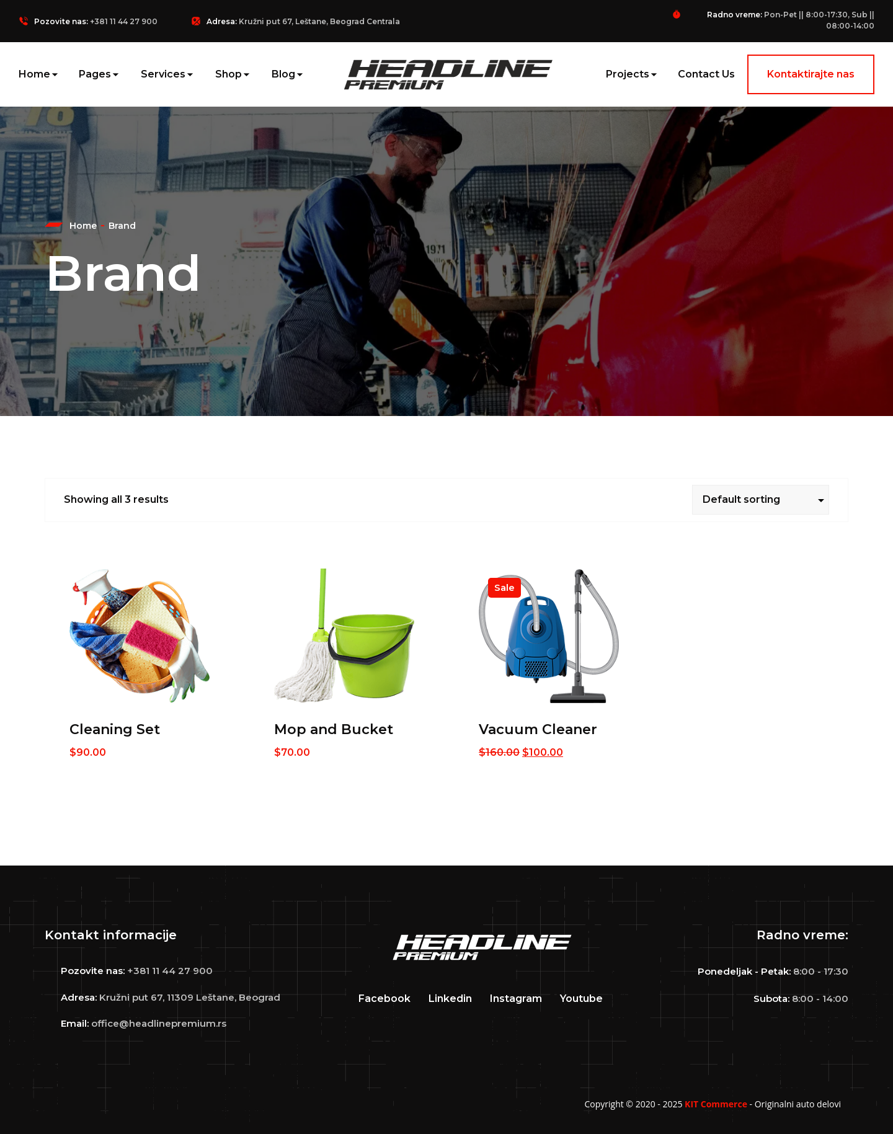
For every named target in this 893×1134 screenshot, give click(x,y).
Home (34, 74)
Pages (95, 74)
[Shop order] (760, 500)
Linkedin (450, 998)
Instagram (516, 998)
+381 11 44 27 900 (124, 21)
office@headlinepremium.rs (158, 1023)
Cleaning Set (114, 730)
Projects (627, 74)
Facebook (384, 998)
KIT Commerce (716, 1104)
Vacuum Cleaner (538, 730)
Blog (283, 74)
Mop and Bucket (333, 730)
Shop (228, 74)
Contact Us (706, 74)
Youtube (581, 998)
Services (163, 74)
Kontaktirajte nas (811, 74)
